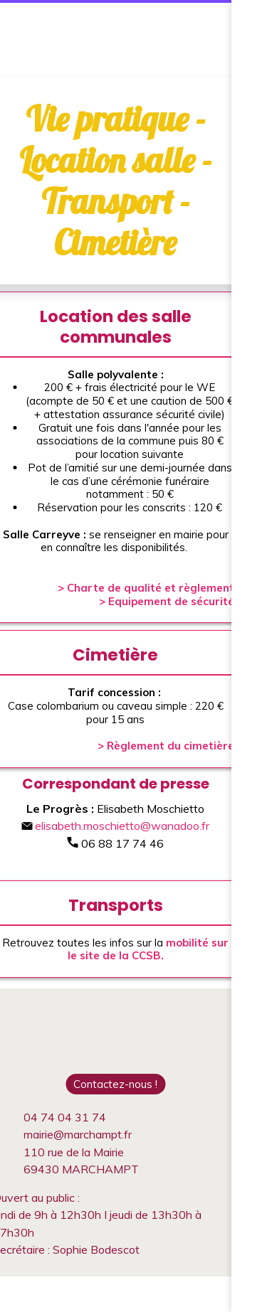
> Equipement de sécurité (166, 601)
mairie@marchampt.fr (77, 1134)
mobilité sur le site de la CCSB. (148, 949)
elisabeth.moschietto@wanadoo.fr (115, 825)
